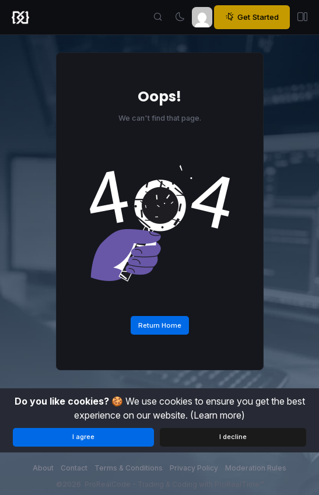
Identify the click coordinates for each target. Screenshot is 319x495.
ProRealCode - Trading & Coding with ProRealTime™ (174, 484)
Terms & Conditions (128, 468)
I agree (83, 437)
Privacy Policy (194, 468)
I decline (233, 437)
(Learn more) (217, 415)
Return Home (159, 325)
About (43, 468)
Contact (74, 468)
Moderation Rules (255, 468)
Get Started (252, 17)
